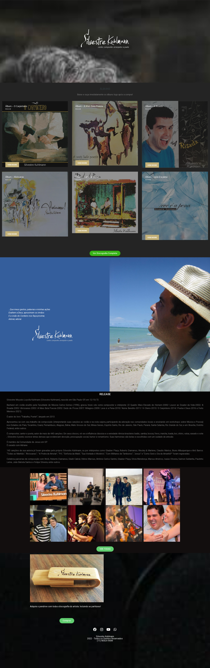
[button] (105, 253)
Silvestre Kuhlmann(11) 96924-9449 (105, 638)
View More (12, 164)
